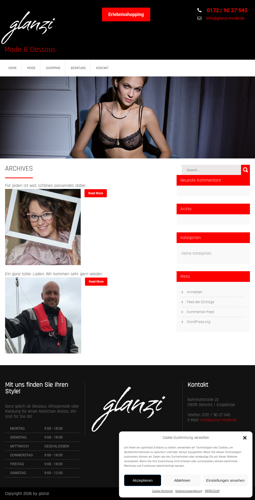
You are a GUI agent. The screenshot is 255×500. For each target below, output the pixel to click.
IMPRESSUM (212, 491)
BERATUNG (78, 68)
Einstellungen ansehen (225, 480)
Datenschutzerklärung (188, 491)
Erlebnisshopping (126, 14)
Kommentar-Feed (200, 312)
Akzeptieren (142, 480)
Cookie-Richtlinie (162, 491)
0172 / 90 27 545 (226, 10)
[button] (244, 437)
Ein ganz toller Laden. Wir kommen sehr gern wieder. (54, 274)
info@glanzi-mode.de (224, 18)
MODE (31, 68)
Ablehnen (182, 480)
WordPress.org (198, 322)
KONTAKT (102, 68)
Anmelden (194, 292)
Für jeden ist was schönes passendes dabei (45, 185)
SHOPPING (53, 68)
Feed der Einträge (200, 302)
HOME (12, 68)
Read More (95, 193)
